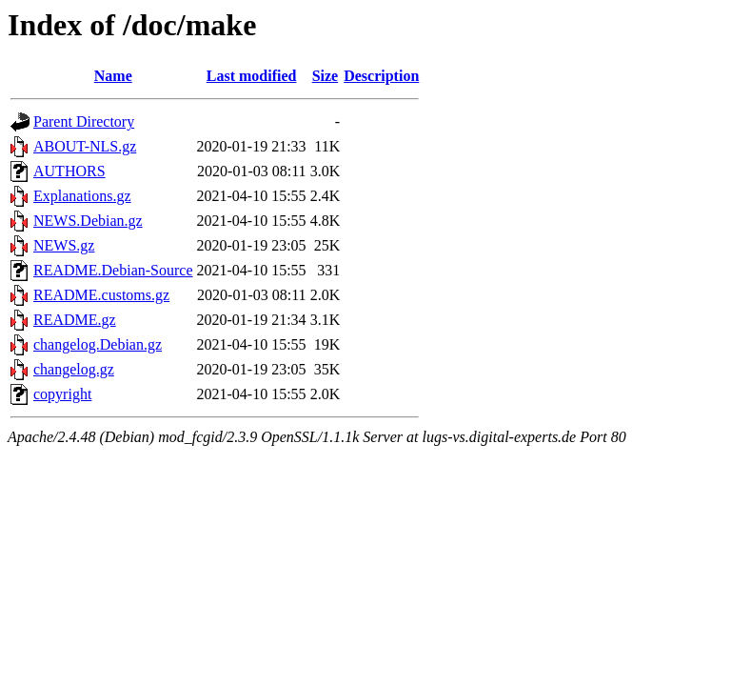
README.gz (74, 320)
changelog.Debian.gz (97, 344)
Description (381, 76)
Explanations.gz (82, 196)
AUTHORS (69, 171)
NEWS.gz (63, 245)
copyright (62, 394)
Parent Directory (83, 121)
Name (113, 76)
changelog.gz (73, 369)
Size (325, 76)
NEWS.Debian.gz (88, 220)
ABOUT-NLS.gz (84, 146)
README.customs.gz (101, 295)
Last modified (252, 76)
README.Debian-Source (113, 270)
